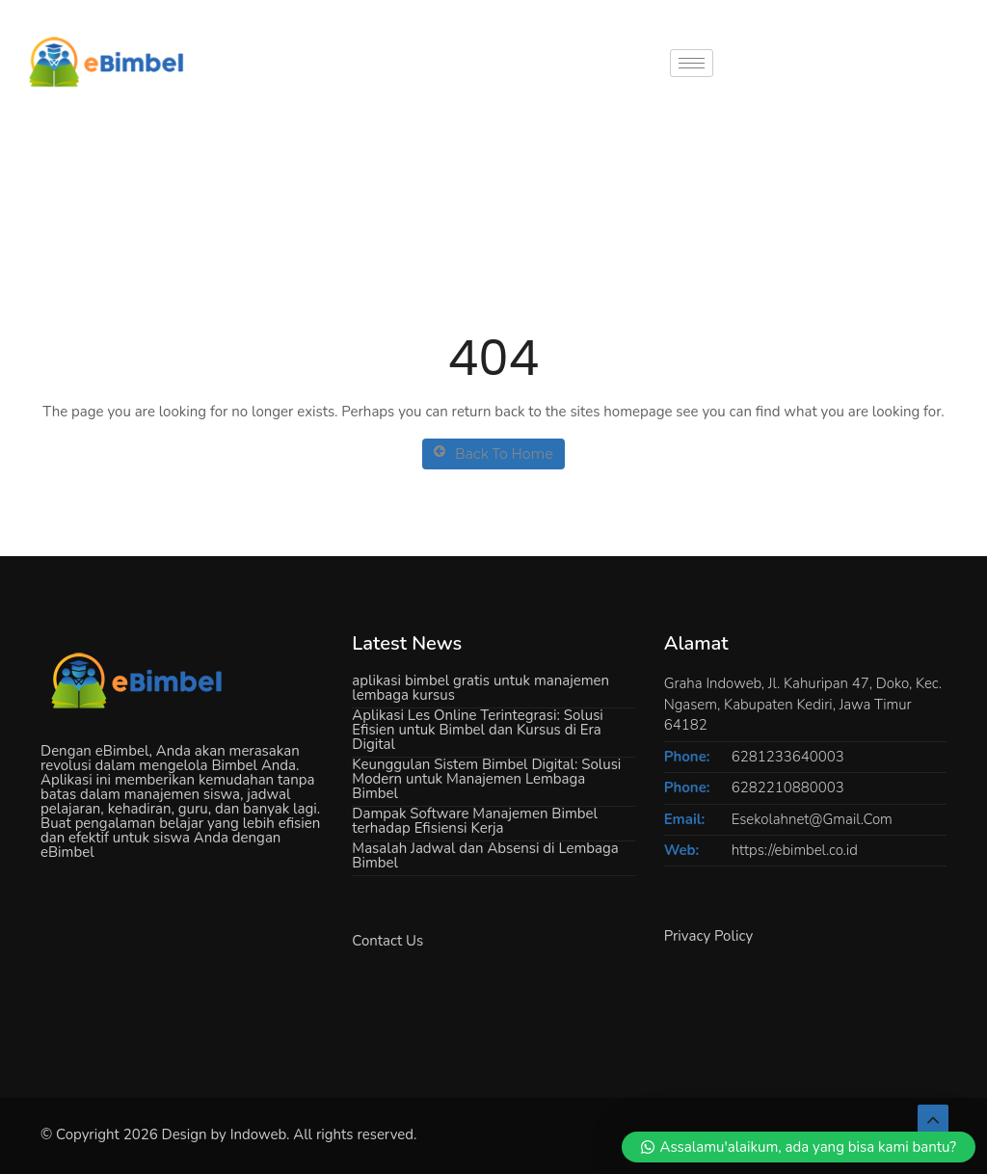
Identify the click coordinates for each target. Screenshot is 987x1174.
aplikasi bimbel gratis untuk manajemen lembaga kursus (480, 688)
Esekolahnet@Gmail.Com (812, 819)
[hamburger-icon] (691, 63)
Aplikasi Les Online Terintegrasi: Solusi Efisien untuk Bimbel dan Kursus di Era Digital (477, 730)
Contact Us (387, 940)
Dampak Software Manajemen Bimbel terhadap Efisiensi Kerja (475, 821)
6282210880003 (788, 787)
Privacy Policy (708, 936)
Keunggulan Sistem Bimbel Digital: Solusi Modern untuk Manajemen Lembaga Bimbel (486, 779)
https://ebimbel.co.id (795, 850)
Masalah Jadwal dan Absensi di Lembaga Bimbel (485, 855)
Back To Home (493, 453)
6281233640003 (788, 756)
